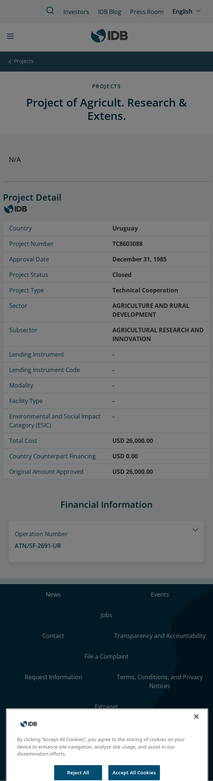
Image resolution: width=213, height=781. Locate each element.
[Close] (196, 723)
